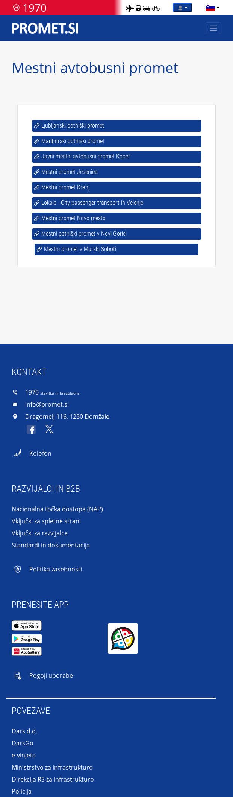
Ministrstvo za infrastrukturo (52, 767)
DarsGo (22, 743)
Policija (22, 791)
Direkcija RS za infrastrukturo (53, 779)
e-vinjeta (24, 755)
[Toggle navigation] (213, 28)
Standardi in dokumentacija (51, 545)
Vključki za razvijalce (40, 533)
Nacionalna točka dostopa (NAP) (57, 509)
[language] (210, 7)
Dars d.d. (24, 731)
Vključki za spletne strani (46, 521)
